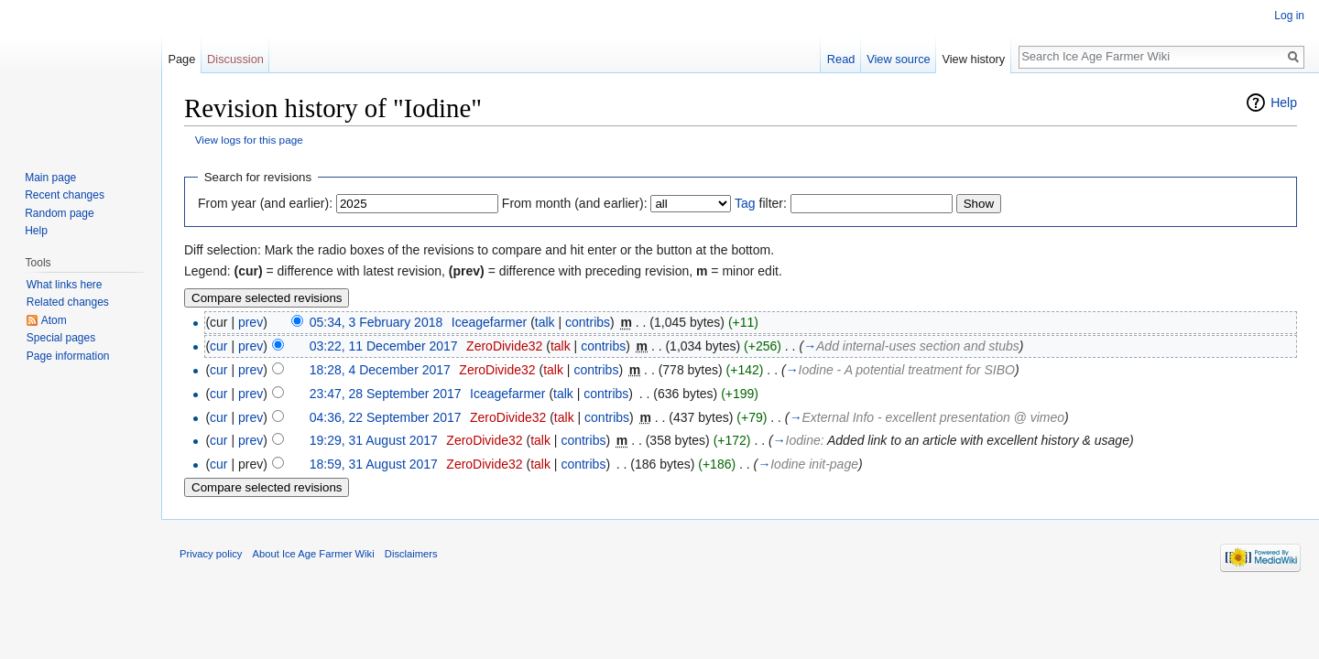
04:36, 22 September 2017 (386, 417)
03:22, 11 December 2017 (384, 346)
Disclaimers (411, 553)
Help (1283, 102)
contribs (587, 322)
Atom (54, 320)
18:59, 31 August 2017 (374, 464)
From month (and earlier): (575, 203)
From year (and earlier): (265, 203)
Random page (59, 213)
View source (898, 59)
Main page (50, 177)
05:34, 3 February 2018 (376, 322)
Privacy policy (211, 553)
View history (973, 59)
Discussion (235, 59)
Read (841, 59)
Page (181, 59)
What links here (65, 284)
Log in (1289, 15)
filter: (761, 203)
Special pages (61, 337)
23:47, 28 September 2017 (386, 393)
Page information (68, 356)
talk (545, 322)
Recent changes (64, 195)
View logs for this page (249, 140)
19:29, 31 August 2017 (374, 440)
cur (218, 346)
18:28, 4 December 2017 (380, 369)
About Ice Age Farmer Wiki (314, 553)
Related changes (68, 302)
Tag (745, 203)
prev (250, 322)
